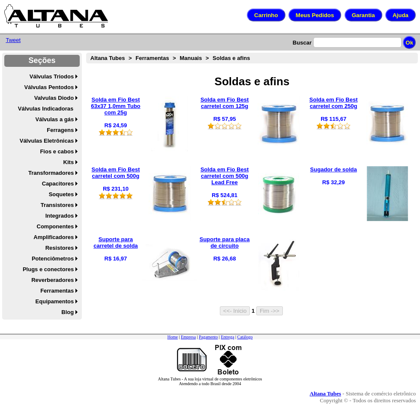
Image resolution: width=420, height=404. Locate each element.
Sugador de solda (333, 169)
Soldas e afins (231, 58)
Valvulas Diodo (54, 98)
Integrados (59, 215)
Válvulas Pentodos (49, 87)
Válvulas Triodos (52, 76)
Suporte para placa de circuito (224, 242)
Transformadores (51, 173)
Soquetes (61, 194)
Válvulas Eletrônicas (47, 141)
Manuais (191, 58)
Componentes (55, 226)
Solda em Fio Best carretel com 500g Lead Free (225, 176)
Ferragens (60, 130)
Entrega (227, 337)
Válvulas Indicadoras (45, 108)
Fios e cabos (57, 151)
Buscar (302, 42)
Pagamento (208, 337)
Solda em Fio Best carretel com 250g (333, 102)
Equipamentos (55, 301)
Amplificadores (53, 237)
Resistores (59, 248)
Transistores (57, 205)
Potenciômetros (53, 258)
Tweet (13, 40)
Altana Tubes (107, 58)
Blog (67, 312)
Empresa (188, 337)
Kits (68, 162)
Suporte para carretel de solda (115, 242)
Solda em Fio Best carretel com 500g (116, 172)
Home (172, 337)
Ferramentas (57, 290)
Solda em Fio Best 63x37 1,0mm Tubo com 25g (115, 106)
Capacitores (58, 183)
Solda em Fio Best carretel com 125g (225, 102)
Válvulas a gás (55, 119)
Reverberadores (52, 280)
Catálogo (244, 337)
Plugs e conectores (48, 269)
